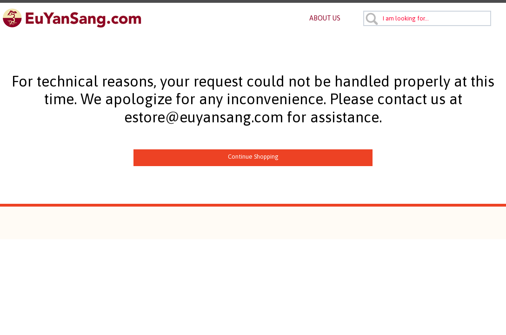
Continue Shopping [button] (253, 156)
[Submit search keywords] (371, 19)
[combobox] (427, 18)
